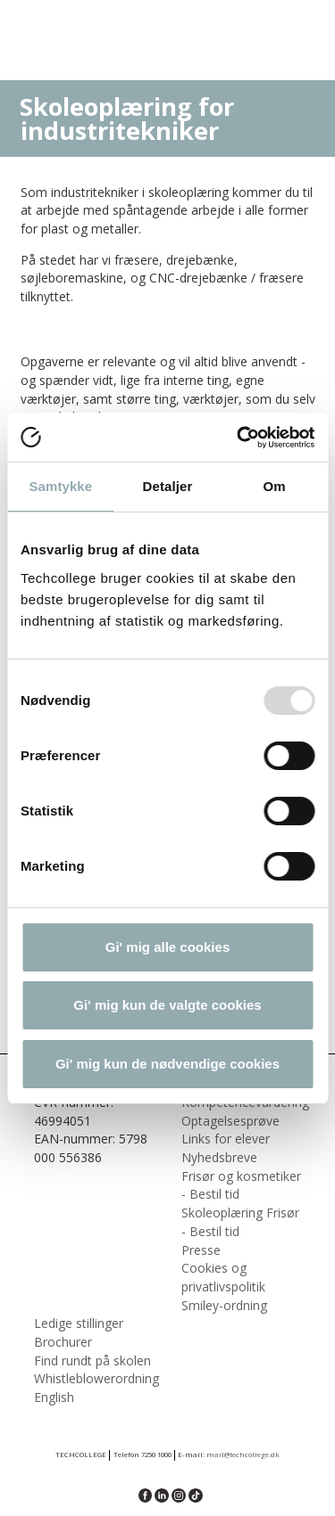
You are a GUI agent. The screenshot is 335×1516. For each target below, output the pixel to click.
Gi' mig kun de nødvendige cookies (167, 1063)
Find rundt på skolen (92, 1360)
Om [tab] (275, 486)
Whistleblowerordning (96, 1378)
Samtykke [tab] (60, 486)
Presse (201, 1249)
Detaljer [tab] (168, 486)
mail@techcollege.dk (243, 1454)
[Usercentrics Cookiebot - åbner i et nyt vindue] (238, 437)
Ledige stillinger (78, 1323)
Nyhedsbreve (219, 1157)
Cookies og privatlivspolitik (223, 1277)
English (54, 1397)
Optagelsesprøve (230, 1120)
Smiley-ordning (224, 1305)
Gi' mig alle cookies (167, 947)
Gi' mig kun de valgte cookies (167, 1004)
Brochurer (63, 1341)
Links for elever (225, 1138)
